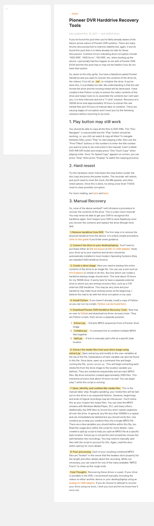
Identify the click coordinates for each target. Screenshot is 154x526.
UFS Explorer (76, 273)
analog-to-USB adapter (82, 483)
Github (84, 313)
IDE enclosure (97, 249)
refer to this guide (79, 239)
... (5, 8)
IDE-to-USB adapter (119, 249)
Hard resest (84, 166)
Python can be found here (112, 304)
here (96, 193)
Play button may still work (97, 122)
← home (73, 14)
